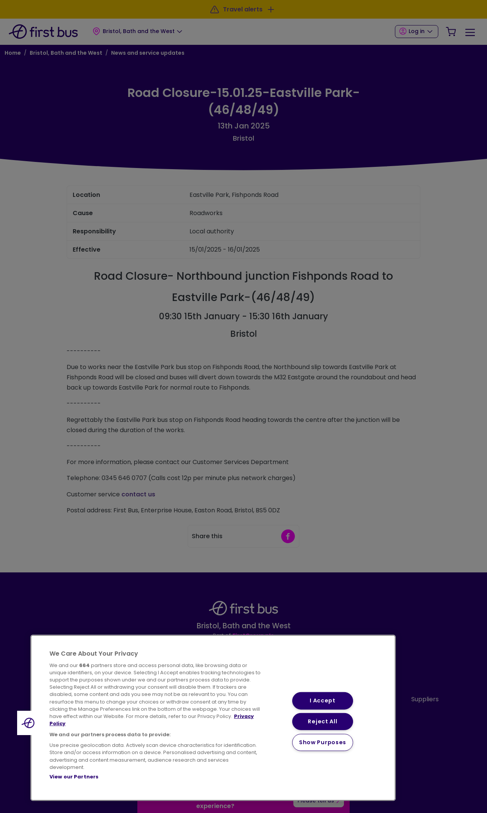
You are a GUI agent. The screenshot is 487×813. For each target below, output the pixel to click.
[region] (213, 718)
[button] (29, 723)
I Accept (323, 700)
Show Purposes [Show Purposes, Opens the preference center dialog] (322, 742)
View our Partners (74, 776)
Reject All (322, 721)
